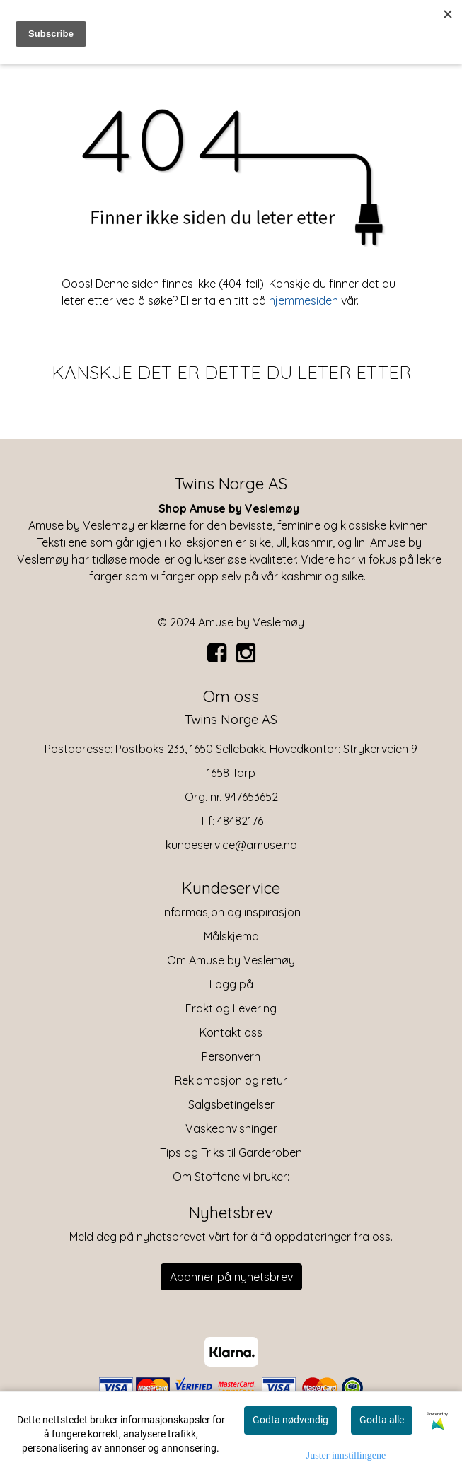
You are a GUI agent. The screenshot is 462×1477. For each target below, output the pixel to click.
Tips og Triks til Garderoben (231, 1152)
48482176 (240, 821)
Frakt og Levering (231, 1008)
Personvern (231, 1056)
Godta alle (381, 1419)
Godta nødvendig (290, 1419)
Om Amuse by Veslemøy (231, 960)
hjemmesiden (303, 300)
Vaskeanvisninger (231, 1128)
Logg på (231, 984)
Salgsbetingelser (231, 1104)
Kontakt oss (231, 1032)
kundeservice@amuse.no (231, 845)
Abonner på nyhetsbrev (231, 1277)
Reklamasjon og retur (231, 1080)
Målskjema (231, 936)
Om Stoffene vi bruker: (231, 1176)
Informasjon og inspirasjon (231, 912)
